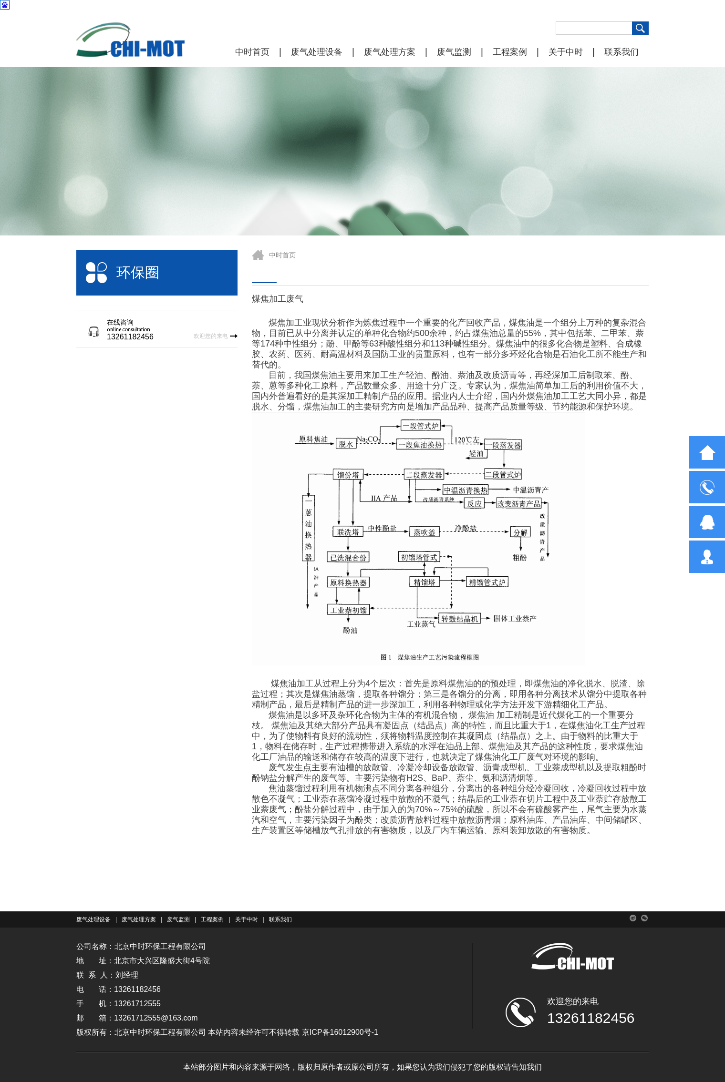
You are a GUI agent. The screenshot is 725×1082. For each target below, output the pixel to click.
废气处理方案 (389, 52)
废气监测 (454, 52)
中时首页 (252, 52)
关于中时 (566, 52)
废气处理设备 (316, 52)
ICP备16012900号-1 (344, 1032)
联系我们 (621, 52)
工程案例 (510, 52)
